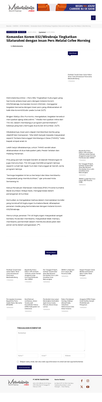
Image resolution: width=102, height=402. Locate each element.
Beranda (8, 26)
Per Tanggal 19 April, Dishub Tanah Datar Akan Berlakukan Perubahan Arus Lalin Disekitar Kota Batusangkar (86, 233)
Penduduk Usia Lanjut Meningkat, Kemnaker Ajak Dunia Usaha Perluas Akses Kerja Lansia (51, 307)
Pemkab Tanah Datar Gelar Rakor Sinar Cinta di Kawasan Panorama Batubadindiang (80, 76)
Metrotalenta (18, 46)
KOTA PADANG (24, 26)
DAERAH (15, 26)
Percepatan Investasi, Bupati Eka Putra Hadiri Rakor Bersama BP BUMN (14, 306)
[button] (93, 17)
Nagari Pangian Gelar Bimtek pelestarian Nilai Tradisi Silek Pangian (87, 277)
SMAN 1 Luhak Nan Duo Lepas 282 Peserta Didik (87, 245)
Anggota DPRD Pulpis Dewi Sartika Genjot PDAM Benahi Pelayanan (87, 306)
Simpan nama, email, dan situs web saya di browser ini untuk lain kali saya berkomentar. (51, 366)
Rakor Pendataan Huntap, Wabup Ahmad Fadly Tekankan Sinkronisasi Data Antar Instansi (67, 308)
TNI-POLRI (22, 32)
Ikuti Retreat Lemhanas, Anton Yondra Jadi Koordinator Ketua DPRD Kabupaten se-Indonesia (32, 308)
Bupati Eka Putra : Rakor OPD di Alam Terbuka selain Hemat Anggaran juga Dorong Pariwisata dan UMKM (87, 219)
